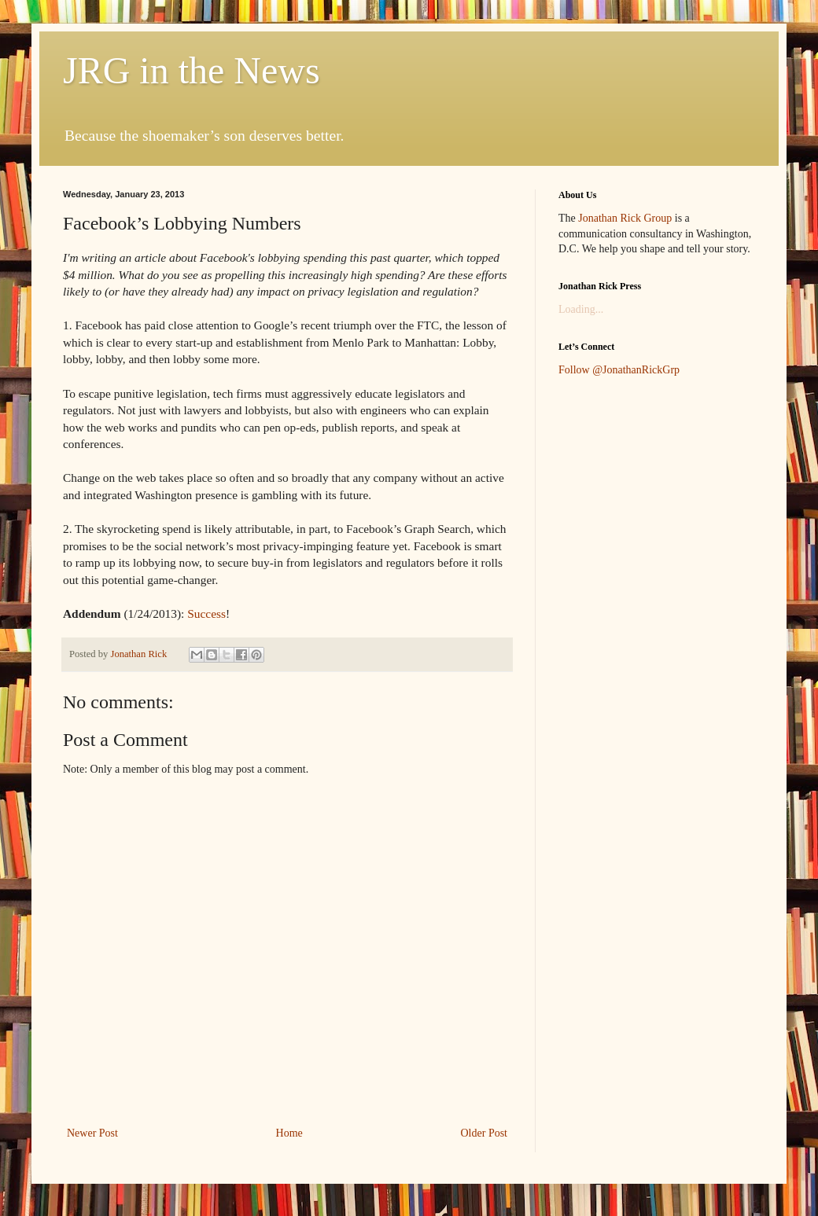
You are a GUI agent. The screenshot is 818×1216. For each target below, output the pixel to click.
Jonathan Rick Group (625, 218)
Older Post (484, 1133)
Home (289, 1133)
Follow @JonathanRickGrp (619, 370)
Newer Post (92, 1133)
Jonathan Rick (139, 653)
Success (206, 613)
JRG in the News (191, 70)
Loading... (580, 309)
